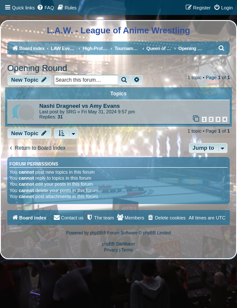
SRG (71, 111)
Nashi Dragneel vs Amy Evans (79, 106)
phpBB (96, 233)
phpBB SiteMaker (118, 244)
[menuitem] (45, 8)
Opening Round (37, 68)
